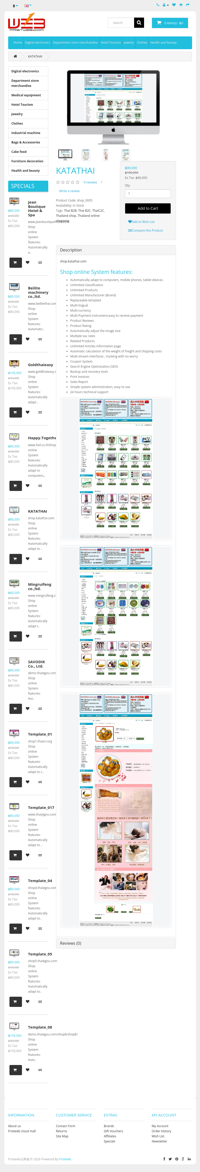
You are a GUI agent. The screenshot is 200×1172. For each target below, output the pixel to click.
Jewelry (129, 42)
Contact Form (65, 1126)
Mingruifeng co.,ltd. (39, 586)
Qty (127, 185)
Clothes (142, 42)
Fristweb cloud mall (22, 1131)
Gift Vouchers (113, 1131)
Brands (109, 1126)
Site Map (62, 1136)
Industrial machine (25, 133)
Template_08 (40, 1027)
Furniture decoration (27, 161)
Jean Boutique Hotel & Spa (37, 208)
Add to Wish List (141, 222)
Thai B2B (70, 210)
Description (71, 250)
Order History (161, 1131)
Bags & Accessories (25, 142)
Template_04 (40, 880)
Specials (109, 1141)
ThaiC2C (98, 210)
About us (14, 1126)
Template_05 (40, 953)
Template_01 (40, 734)
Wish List (158, 1136)
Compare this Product (145, 230)
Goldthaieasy (40, 364)
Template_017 (41, 807)
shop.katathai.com (73, 261)
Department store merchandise (75, 42)
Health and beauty (163, 42)
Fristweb (65, 1159)
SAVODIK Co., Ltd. (36, 664)
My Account (160, 1126)
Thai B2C (84, 210)
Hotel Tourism (111, 42)
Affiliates (110, 1136)
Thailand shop (66, 216)
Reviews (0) (70, 943)
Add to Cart (148, 208)
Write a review (69, 191)
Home (18, 42)
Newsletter (159, 1141)
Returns (61, 1131)
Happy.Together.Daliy (48, 437)
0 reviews (90, 182)
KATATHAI (35, 56)
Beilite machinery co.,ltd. (38, 292)
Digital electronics (37, 42)
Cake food (19, 152)
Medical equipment (26, 95)
